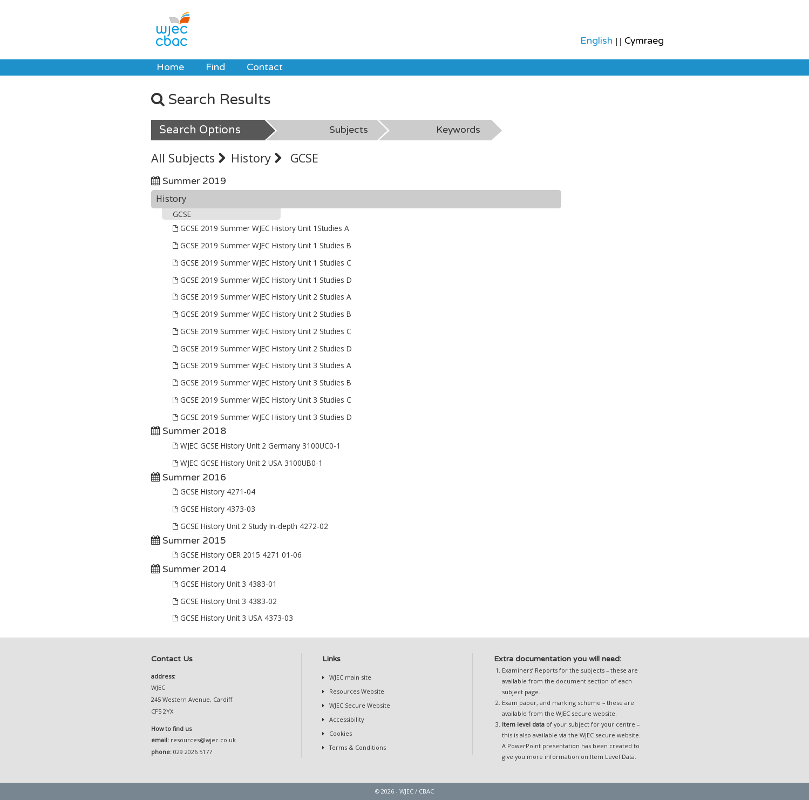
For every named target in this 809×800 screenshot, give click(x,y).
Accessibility (346, 719)
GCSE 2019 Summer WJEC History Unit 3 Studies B (262, 382)
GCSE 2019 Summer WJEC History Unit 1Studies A (261, 228)
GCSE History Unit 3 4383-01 (225, 584)
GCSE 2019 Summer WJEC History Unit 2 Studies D (262, 348)
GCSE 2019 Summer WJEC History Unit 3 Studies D (262, 417)
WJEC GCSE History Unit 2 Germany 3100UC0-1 (257, 445)
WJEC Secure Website (359, 705)
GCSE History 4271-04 (214, 491)
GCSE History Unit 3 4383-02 (225, 601)
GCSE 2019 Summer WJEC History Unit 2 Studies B (262, 314)
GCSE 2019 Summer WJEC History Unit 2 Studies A (262, 296)
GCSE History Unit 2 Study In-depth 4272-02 (250, 526)
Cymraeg (644, 40)
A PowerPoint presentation (541, 746)
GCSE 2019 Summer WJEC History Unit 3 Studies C (262, 400)
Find (215, 67)
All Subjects (188, 158)
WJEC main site (349, 677)
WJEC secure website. (586, 713)
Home (170, 67)
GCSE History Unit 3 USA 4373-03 (233, 618)
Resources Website (356, 691)
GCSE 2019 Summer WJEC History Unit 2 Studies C (262, 331)
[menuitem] (170, 67)
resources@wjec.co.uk (203, 740)
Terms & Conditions (357, 747)
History (256, 158)
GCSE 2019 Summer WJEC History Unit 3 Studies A (262, 365)
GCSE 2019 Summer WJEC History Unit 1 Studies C (262, 262)
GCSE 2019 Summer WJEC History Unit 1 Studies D (262, 280)
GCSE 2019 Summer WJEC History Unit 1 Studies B (262, 245)
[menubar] (220, 67)
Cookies (340, 733)
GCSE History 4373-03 (214, 509)
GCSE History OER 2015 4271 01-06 (237, 555)
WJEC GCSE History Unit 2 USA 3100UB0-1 (248, 463)
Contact (265, 67)
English (596, 40)
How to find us (171, 728)
